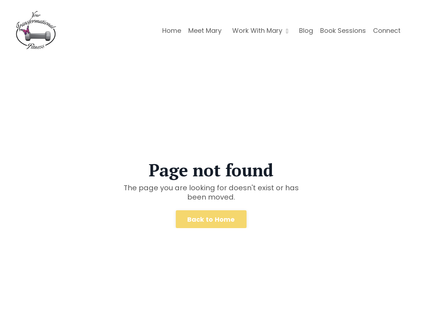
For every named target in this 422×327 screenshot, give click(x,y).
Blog (306, 30)
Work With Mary (260, 30)
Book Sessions (343, 30)
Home (171, 30)
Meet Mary (205, 30)
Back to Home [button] (211, 219)
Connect (387, 30)
